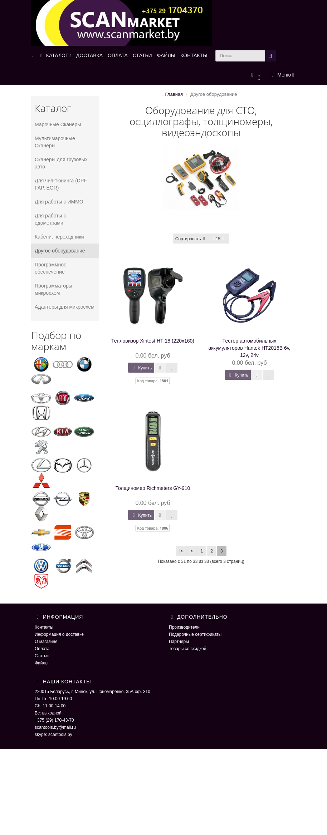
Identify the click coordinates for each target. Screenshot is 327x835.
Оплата (42, 648)
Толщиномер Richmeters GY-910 (153, 488)
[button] (256, 75)
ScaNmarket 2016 (253, 763)
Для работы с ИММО (59, 202)
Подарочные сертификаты (195, 634)
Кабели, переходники (59, 237)
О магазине (46, 641)
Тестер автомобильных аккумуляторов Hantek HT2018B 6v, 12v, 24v (249, 348)
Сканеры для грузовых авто (61, 163)
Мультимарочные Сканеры (55, 142)
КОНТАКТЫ (194, 55)
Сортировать (191, 238)
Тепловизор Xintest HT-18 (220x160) (152, 341)
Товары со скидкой (187, 648)
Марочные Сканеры (58, 124)
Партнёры (179, 641)
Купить (141, 367)
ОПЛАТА (118, 55)
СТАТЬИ (142, 55)
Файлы (41, 662)
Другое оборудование (60, 251)
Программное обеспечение (51, 268)
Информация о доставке (59, 634)
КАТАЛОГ (54, 55)
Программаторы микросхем (53, 289)
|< (181, 551)
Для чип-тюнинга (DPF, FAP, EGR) (61, 184)
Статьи (42, 655)
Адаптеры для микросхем (64, 307)
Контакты (44, 627)
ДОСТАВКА (89, 55)
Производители (184, 627)
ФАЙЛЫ (166, 55)
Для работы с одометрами (50, 219)
